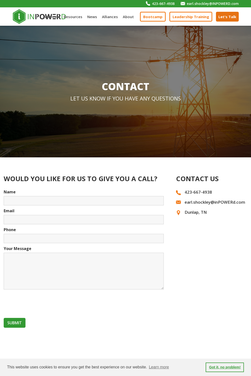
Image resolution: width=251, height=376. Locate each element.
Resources (73, 16)
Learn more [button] (159, 367)
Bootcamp (153, 16)
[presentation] (41, 302)
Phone (10, 229)
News (92, 16)
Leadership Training (191, 16)
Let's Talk (227, 16)
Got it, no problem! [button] (225, 367)
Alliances (110, 16)
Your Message (17, 248)
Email (9, 210)
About (128, 16)
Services (51, 16)
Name (10, 192)
